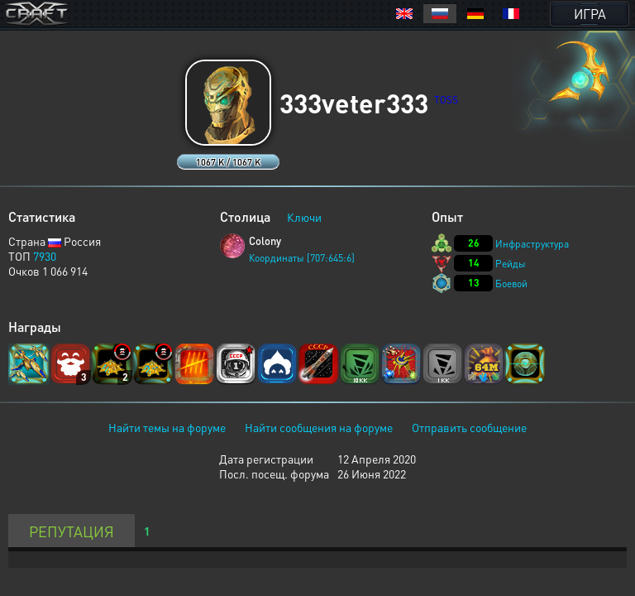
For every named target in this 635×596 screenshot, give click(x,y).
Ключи (304, 216)
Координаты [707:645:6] (302, 258)
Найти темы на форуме (167, 427)
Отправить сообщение (469, 427)
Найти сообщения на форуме (319, 427)
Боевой (511, 283)
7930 (44, 255)
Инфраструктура (532, 244)
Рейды (510, 263)
